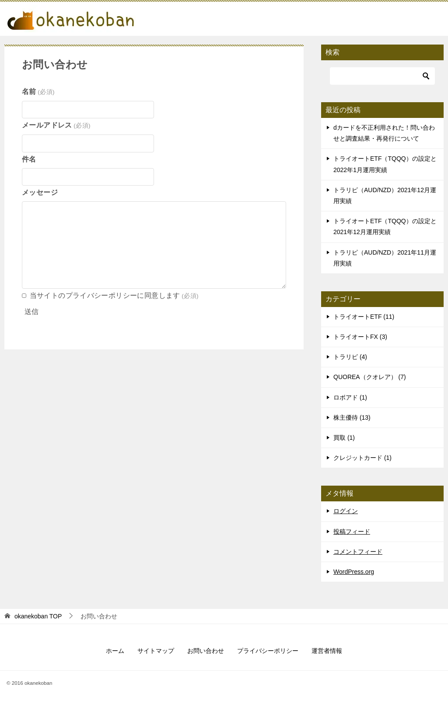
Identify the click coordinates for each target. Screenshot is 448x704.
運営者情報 (327, 650)
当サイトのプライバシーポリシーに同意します (114, 295)
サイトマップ (155, 650)
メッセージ (40, 192)
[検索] (382, 76)
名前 (38, 91)
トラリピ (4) (350, 356)
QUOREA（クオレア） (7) (369, 376)
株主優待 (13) (352, 417)
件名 (29, 159)
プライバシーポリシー (267, 650)
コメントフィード (357, 551)
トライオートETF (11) (363, 316)
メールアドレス (56, 125)
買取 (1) (344, 437)
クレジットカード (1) (362, 457)
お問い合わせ (205, 650)
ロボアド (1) (350, 397)
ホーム (115, 650)
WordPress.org (353, 571)
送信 (31, 311)
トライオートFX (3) (360, 336)
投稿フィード (351, 531)
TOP (38, 616)
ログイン (345, 510)
